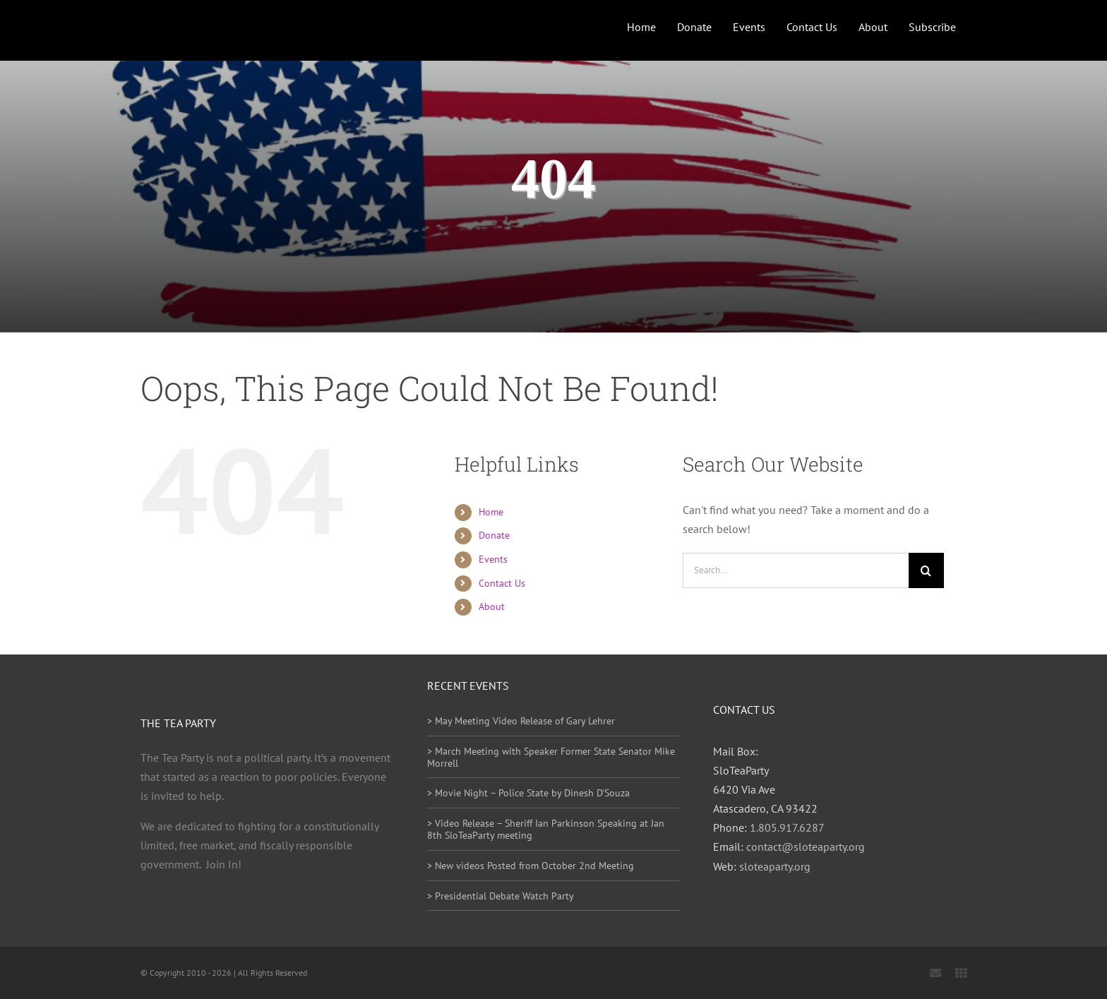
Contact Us (502, 583)
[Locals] (961, 973)
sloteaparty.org (774, 866)
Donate (494, 535)
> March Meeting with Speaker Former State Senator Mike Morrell (551, 757)
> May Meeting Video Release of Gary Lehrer (521, 720)
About (492, 606)
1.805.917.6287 (787, 827)
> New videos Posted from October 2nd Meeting (530, 865)
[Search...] (796, 570)
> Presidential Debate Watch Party (500, 896)
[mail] (935, 973)
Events (493, 559)
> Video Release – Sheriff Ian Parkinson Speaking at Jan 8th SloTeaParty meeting (545, 829)
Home (491, 512)
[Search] (926, 570)
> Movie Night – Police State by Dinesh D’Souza (528, 792)
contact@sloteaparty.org (805, 846)
